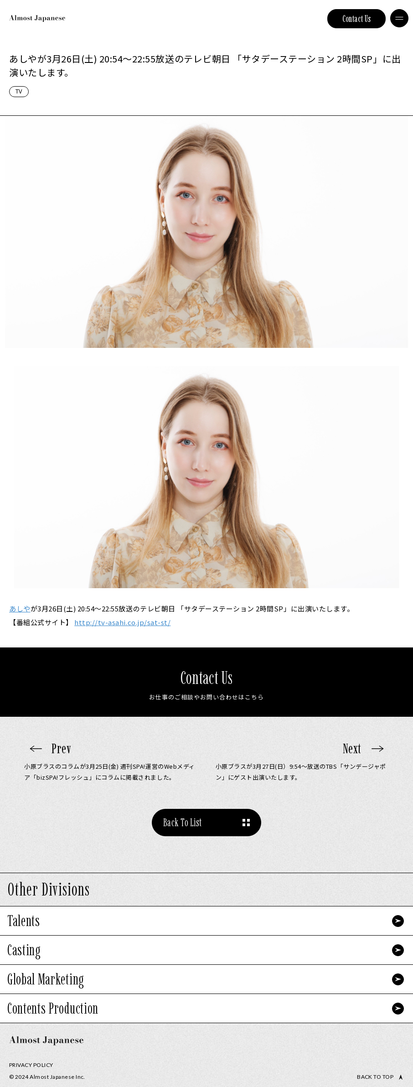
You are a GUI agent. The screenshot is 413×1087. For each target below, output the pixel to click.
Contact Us (356, 18)
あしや (20, 608)
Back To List (182, 822)
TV (18, 91)
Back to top (375, 1077)
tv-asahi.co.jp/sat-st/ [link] (122, 622)
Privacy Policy (31, 1064)
